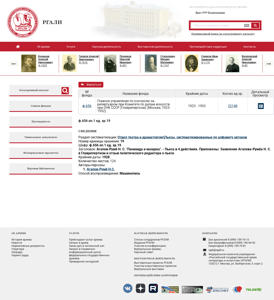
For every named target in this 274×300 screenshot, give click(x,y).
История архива (22, 239)
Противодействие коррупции (208, 46)
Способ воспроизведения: (98, 173)
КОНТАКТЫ (209, 233)
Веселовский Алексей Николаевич (249, 59)
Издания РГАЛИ (144, 242)
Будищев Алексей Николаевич (45, 59)
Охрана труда (20, 255)
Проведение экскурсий (84, 261)
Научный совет (143, 252)
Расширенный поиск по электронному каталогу (223, 33)
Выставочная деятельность (155, 46)
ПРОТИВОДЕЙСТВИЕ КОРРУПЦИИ (156, 275)
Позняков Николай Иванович (125, 59)
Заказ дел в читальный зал (86, 245)
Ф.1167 (164, 65)
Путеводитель (41, 121)
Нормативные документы (28, 245)
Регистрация (216, 12)
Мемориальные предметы (40, 152)
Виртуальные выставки (149, 269)
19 (122, 141)
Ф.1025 (42, 65)
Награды (17, 252)
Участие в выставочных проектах (155, 265)
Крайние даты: (89, 157)
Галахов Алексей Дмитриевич (89, 58)
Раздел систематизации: (97, 137)
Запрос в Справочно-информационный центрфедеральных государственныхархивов (89, 253)
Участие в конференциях (150, 245)
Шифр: (83, 145)
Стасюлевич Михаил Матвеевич (167, 59)
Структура (18, 249)
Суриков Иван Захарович (209, 58)
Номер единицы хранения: (99, 141)
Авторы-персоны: (91, 165)
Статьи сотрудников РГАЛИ (151, 239)
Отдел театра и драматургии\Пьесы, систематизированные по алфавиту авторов (182, 137)
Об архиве (43, 46)
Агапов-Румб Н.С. (101, 169)
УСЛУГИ (74, 233)
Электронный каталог (34, 90)
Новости (17, 242)
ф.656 (86, 106)
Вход (199, 12)
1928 (106, 157)
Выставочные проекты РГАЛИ (153, 262)
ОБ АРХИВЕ (19, 233)
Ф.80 (244, 65)
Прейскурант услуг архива (85, 239)
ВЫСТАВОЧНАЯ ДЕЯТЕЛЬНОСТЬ (154, 258)
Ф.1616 (83, 62)
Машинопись (130, 173)
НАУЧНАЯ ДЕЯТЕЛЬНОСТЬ (151, 233)
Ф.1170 (205, 62)
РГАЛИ (52, 22)
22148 (232, 106)
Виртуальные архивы (147, 249)
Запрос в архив (78, 242)
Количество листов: (93, 161)
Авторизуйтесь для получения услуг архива (218, 7)
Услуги (71, 46)
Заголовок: (87, 149)
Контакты (249, 46)
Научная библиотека (41, 168)
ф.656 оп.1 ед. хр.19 (94, 121)
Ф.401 (123, 65)
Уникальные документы (40, 137)
